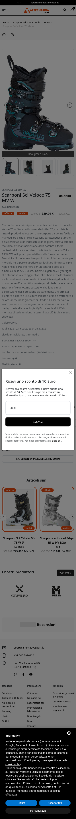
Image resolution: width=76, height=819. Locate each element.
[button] (3, 517)
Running (6, 693)
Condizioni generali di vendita (63, 676)
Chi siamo (32, 675)
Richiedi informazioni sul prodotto (38, 458)
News (30, 703)
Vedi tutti (65, 572)
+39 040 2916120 (24, 637)
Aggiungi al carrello (38, 438)
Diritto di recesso (62, 683)
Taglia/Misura (47, 407)
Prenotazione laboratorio (34, 691)
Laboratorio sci (35, 684)
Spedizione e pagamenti (60, 690)
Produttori (33, 712)
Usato (5, 698)
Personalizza (38, 810)
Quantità (69, 407)
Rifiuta (21, 802)
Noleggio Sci (34, 679)
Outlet (5, 703)
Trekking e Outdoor (12, 679)
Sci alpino (7, 675)
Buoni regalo (34, 698)
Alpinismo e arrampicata (8, 686)
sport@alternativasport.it (29, 629)
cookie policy (13, 764)
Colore (6, 407)
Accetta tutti (55, 802)
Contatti (31, 707)
